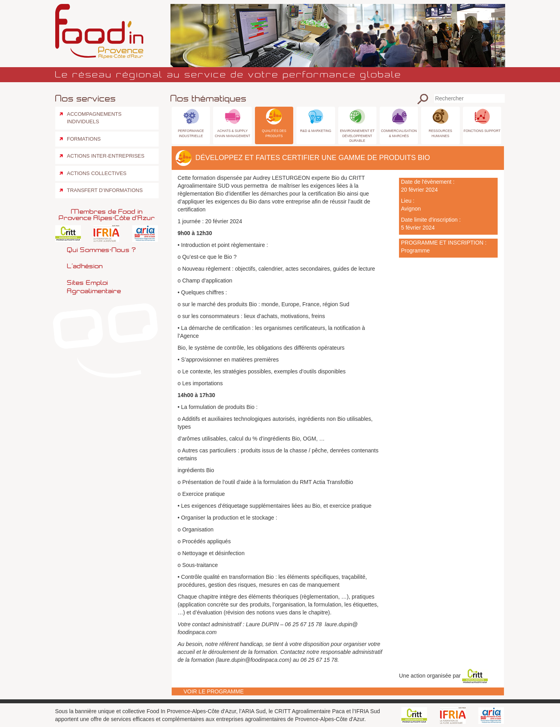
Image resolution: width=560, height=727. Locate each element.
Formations (84, 139)
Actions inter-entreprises (105, 156)
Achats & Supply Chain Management (232, 133)
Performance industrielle (191, 133)
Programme (415, 250)
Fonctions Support (482, 131)
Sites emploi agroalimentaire (94, 286)
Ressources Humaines (440, 133)
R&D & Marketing (315, 131)
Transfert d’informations (105, 190)
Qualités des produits (274, 133)
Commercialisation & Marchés (399, 133)
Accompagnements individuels (94, 117)
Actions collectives (97, 173)
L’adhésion (85, 265)
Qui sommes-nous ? (101, 249)
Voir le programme (213, 691)
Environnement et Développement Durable (357, 135)
